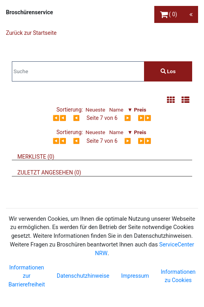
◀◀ (59, 118)
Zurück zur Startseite (31, 33)
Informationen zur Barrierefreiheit (26, 276)
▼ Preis (136, 109)
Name (116, 109)
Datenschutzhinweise (83, 276)
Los (168, 71)
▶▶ (144, 118)
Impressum (135, 276)
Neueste (95, 109)
